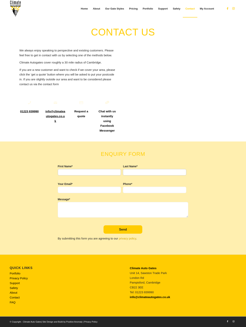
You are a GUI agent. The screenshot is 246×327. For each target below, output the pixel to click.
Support (15, 283)
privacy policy (127, 238)
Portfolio (15, 273)
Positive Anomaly (74, 322)
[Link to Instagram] (233, 8)
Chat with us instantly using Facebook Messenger (107, 121)
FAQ (13, 302)
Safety (14, 288)
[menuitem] (84, 8)
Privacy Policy (19, 278)
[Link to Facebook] (227, 8)
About (13, 292)
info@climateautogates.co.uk (55, 116)
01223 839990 (29, 111)
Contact (15, 297)
